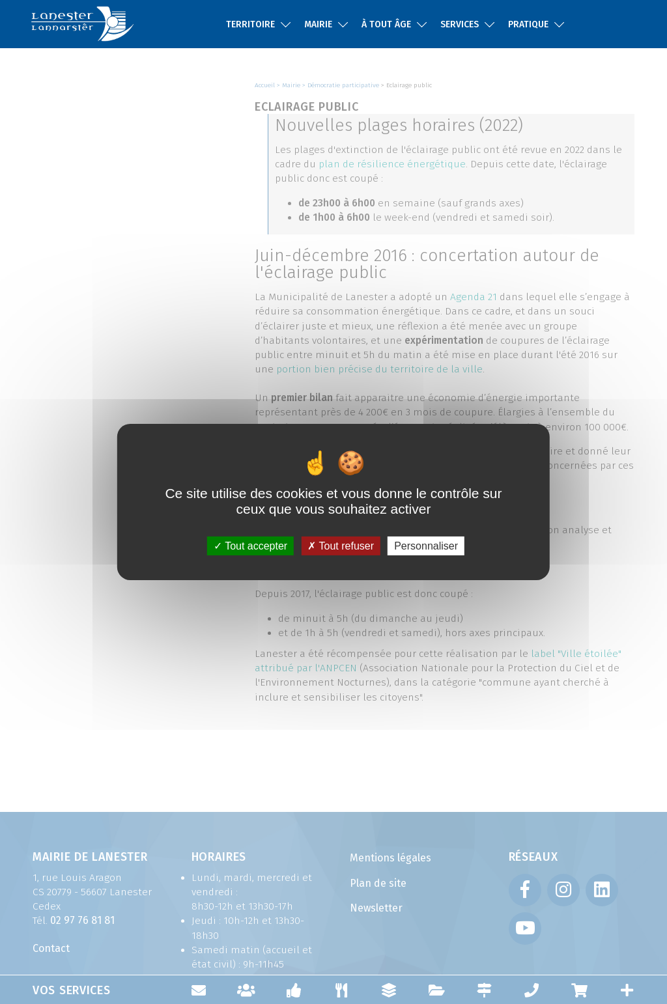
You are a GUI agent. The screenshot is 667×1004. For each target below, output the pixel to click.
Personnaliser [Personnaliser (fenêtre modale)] (426, 545)
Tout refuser (340, 545)
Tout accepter (250, 545)
